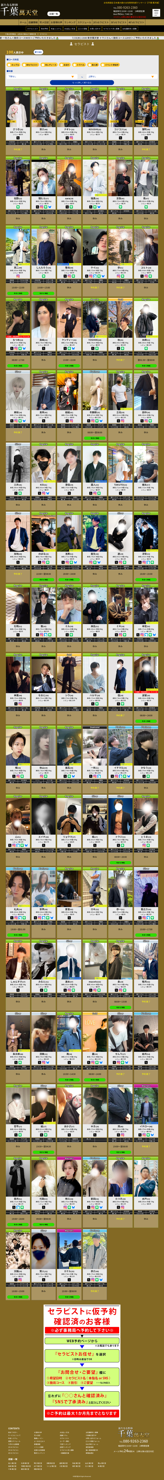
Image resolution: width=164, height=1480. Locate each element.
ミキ (120, 626)
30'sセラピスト (119, 22)
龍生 (95, 553)
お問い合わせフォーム (93, 1438)
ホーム (23, 22)
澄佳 (69, 484)
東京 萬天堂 (76, 1466)
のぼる (43, 553)
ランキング (70, 22)
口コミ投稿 (82, 28)
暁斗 (69, 1198)
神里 (18, 695)
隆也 (69, 267)
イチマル (120, 767)
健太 (146, 484)
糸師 (146, 339)
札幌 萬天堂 (25, 1463)
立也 (120, 412)
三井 (18, 484)
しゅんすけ (18, 981)
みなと (43, 981)
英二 (18, 267)
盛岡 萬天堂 (63, 1463)
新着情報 (37, 1444)
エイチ (43, 836)
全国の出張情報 (39, 1450)
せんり (120, 1053)
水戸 (146, 1198)
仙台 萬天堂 (89, 1463)
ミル (69, 626)
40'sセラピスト (136, 22)
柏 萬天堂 (101, 1466)
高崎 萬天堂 (12, 1466)
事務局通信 (89, 1453)
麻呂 (95, 626)
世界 (44, 909)
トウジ (120, 836)
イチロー (146, 1126)
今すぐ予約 (18, 293)
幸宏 (146, 626)
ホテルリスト (32, 28)
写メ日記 (44, 22)
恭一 (120, 909)
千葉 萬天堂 (12, 1469)
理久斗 (43, 198)
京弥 (120, 198)
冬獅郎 (95, 412)
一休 (95, 767)
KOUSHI (95, 129)
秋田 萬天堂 (76, 1463)
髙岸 (44, 412)
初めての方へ (12, 1432)
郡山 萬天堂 (102, 1463)
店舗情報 (33, 22)
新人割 (95, 64)
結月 (146, 1053)
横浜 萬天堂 (25, 1469)
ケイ (95, 267)
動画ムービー (38, 1438)
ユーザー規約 (64, 1441)
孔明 (18, 626)
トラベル (81, 64)
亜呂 (69, 767)
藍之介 (146, 909)
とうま (146, 836)
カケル (69, 1271)
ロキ (95, 909)
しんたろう (43, 267)
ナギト (69, 129)
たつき (120, 1198)
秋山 (44, 767)
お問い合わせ (95, 28)
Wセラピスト (32, 64)
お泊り (66, 64)
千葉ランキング (65, 1444)
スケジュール (84, 22)
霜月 (18, 1198)
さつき (18, 129)
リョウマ (69, 836)
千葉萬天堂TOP (91, 1435)
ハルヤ (95, 695)
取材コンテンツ (39, 1453)
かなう (146, 767)
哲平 (18, 1126)
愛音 (69, 909)
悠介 (44, 129)
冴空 (146, 553)
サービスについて (14, 1435)
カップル (15, 64)
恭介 (95, 1271)
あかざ (69, 1126)
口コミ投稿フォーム (93, 1441)
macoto (95, 981)
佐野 (18, 198)
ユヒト (146, 267)
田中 (146, 412)
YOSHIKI (94, 339)
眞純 (44, 339)
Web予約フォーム (92, 1444)
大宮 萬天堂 (63, 1466)
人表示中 (15, 52)
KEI (43, 484)
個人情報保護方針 (92, 1450)
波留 (146, 695)
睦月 (146, 981)
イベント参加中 (112, 64)
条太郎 (18, 1053)
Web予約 (44, 28)
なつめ (18, 339)
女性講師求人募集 (129, 28)
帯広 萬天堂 (38, 1463)
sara (69, 198)
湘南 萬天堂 (38, 1469)
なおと (43, 695)
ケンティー (69, 339)
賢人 (44, 1271)
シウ (69, 695)
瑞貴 (95, 198)
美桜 (18, 412)
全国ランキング (65, 1447)
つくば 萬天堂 (51, 1466)
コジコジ (120, 129)
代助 (44, 1198)
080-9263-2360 (127, 7)
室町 (146, 129)
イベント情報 (38, 1447)
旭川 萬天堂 (12, 1463)
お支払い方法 (69, 28)
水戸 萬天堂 (38, 1466)
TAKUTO (120, 484)
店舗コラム (64, 1435)
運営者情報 (89, 1447)
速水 (69, 981)
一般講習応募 (64, 1453)
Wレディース (50, 64)
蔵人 (95, 484)
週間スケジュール (14, 1441)
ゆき (95, 1126)
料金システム (56, 28)
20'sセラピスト (101, 22)
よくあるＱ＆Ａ (39, 1441)
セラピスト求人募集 (111, 28)
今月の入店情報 (13, 1444)
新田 (95, 1198)
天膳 (18, 1271)
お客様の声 (56, 22)
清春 (44, 1053)
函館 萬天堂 (51, 1463)
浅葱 (69, 553)
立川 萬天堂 (89, 1466)
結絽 (69, 412)
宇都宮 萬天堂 (26, 1466)
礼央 (18, 909)
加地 (18, 553)
